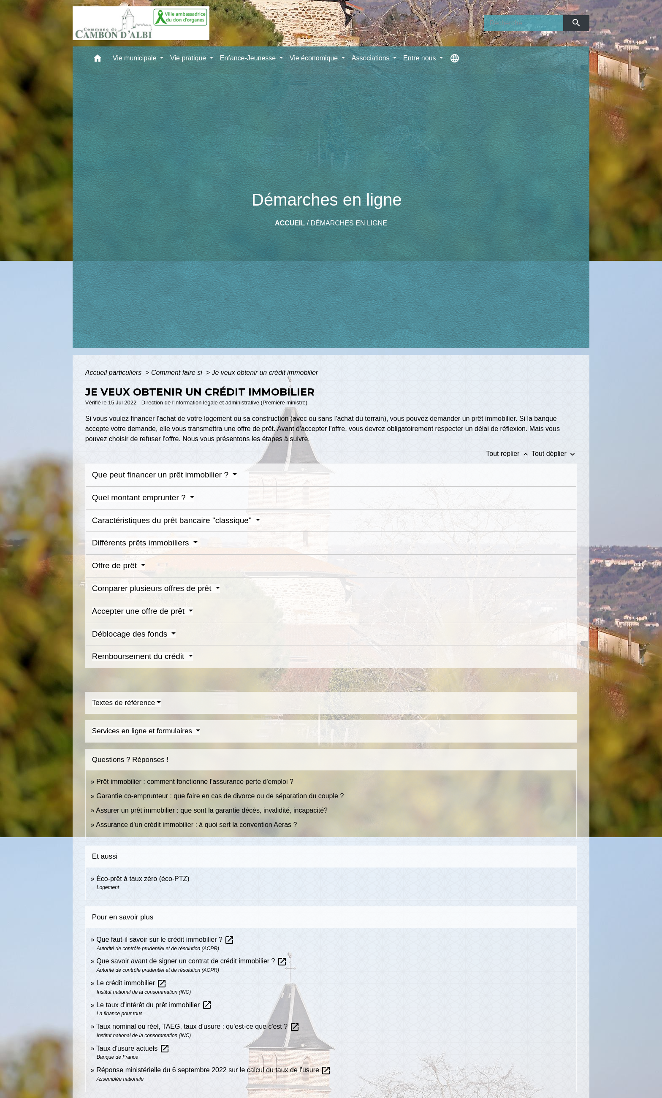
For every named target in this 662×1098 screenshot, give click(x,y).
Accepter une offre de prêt (139, 611)
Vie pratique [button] (189, 58)
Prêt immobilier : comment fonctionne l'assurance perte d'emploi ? (194, 781)
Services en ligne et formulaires (143, 731)
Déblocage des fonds (131, 633)
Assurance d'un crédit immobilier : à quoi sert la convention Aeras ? (196, 824)
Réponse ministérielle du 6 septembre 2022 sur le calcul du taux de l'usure (213, 1070)
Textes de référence (123, 703)
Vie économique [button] (315, 58)
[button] (97, 60)
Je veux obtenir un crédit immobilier (265, 372)
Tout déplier (554, 453)
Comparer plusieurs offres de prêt (153, 588)
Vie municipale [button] (135, 58)
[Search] (523, 23)
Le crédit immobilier (131, 983)
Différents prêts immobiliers (141, 542)
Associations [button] (371, 58)
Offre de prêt (115, 565)
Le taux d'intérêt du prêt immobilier (154, 1005)
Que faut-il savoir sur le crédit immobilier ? (165, 939)
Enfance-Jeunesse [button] (249, 58)
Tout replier (509, 453)
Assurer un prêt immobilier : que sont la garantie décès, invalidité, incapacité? (212, 810)
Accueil (290, 223)
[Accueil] (141, 23)
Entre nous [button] (420, 58)
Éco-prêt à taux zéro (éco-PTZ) (143, 878)
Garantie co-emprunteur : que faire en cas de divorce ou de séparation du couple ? (220, 796)
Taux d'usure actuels (133, 1048)
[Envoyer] (576, 23)
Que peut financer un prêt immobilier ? (161, 474)
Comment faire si (177, 372)
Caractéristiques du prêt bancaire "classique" (173, 520)
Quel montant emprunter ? (140, 497)
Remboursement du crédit (139, 656)
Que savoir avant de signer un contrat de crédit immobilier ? (191, 961)
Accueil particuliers (114, 372)
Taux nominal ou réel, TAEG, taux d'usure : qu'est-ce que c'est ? (198, 1026)
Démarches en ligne (349, 223)
